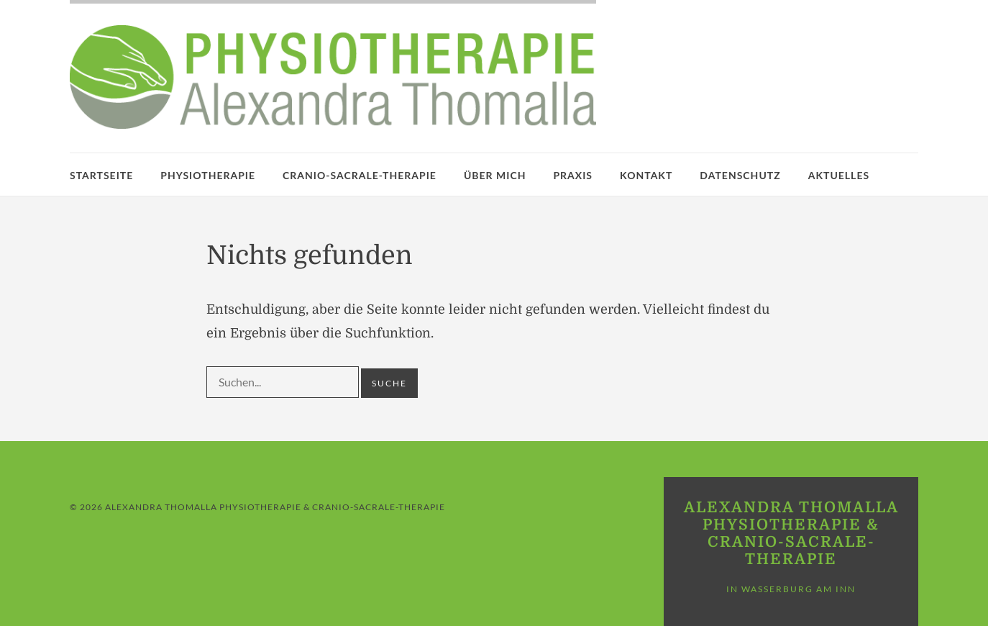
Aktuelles (838, 175)
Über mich (495, 175)
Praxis (573, 175)
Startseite (101, 175)
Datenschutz (740, 175)
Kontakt (646, 175)
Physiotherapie (207, 175)
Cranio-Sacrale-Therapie (359, 175)
